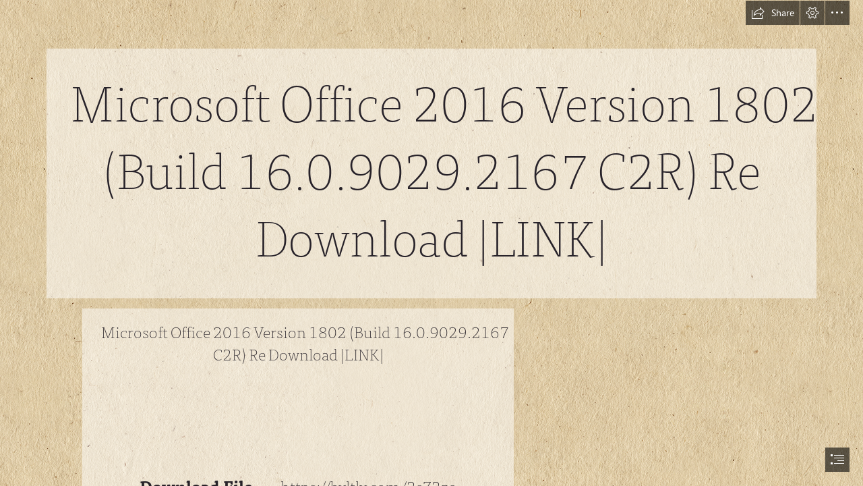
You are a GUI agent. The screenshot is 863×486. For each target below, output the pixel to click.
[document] (431, 243)
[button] (773, 13)
